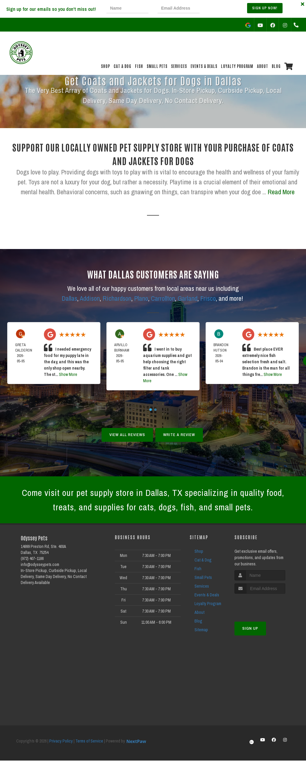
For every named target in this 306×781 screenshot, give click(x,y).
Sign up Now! (264, 8)
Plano (141, 298)
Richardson (117, 298)
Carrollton (163, 298)
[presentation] (229, 9)
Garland (187, 298)
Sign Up (250, 628)
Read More (281, 191)
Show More (68, 374)
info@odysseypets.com (40, 564)
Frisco (208, 298)
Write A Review (179, 434)
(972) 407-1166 (32, 558)
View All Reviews (127, 434)
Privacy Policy (61, 741)
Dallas (69, 298)
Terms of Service (89, 741)
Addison (90, 298)
